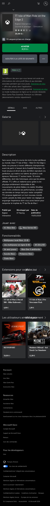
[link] (14, 292)
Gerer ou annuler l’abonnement (13, 485)
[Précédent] (40, 117)
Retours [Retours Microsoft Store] (5, 437)
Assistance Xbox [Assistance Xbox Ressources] (8, 403)
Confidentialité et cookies (11, 493)
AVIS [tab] (25, 108)
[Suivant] (45, 117)
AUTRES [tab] (39, 108)
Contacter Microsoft (9, 476)
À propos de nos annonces (29, 497)
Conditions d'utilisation (29, 493)
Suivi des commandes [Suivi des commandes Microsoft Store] (10, 442)
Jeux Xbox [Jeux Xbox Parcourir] (6, 378)
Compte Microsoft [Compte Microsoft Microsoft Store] (9, 429)
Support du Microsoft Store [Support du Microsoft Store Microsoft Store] (12, 433)
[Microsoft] (25, 2)
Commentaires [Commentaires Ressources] (8, 408)
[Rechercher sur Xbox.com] (9, 3)
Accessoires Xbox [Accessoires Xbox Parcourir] (8, 387)
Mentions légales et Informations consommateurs (19, 480)
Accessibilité (23, 501)
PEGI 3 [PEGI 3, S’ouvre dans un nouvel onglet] (16, 70)
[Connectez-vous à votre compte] (46, 3)
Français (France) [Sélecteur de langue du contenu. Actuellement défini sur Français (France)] (12, 462)
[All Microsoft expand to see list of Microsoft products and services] (3, 3)
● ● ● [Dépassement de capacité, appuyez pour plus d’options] (43, 58)
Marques (41, 493)
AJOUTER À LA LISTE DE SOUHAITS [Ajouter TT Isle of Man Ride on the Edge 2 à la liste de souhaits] (19, 58)
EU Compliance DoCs (10, 501)
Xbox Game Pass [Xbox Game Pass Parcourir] (8, 382)
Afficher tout (31, 269)
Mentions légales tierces (11, 497)
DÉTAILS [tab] (11, 108)
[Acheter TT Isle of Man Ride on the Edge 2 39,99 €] (25, 48)
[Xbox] (7, 9)
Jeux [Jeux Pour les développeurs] (4, 454)
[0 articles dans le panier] (39, 3)
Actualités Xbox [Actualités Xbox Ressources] (8, 399)
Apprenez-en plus (38, 83)
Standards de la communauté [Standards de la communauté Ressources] (12, 412)
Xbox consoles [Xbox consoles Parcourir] (7, 374)
